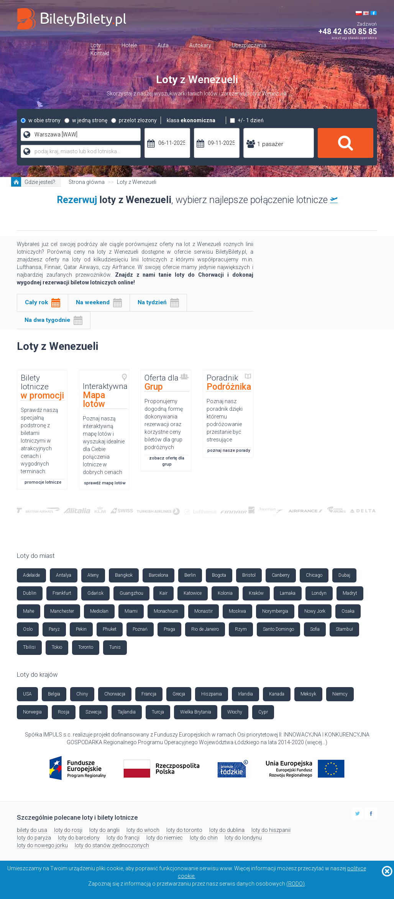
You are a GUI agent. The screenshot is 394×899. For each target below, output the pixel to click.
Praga (169, 629)
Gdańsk (95, 593)
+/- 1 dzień (247, 120)
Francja (148, 694)
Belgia (54, 694)
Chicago (314, 575)
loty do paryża (34, 838)
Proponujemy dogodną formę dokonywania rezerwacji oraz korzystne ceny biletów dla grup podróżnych (163, 424)
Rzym (241, 629)
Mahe (28, 611)
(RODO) (295, 884)
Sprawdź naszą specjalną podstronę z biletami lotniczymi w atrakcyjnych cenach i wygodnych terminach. (39, 440)
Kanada (276, 694)
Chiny (82, 694)
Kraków (256, 593)
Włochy (234, 712)
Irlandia (245, 694)
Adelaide (31, 575)
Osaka (348, 611)
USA (27, 694)
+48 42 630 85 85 (347, 32)
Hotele (129, 45)
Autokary (200, 45)
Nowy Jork (314, 611)
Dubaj (344, 575)
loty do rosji (68, 830)
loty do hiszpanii (271, 830)
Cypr (263, 712)
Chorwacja (114, 694)
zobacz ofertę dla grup (166, 461)
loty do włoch (142, 830)
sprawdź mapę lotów (104, 483)
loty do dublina (227, 830)
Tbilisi (29, 647)
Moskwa (237, 611)
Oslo (28, 629)
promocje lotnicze (43, 482)
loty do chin (204, 838)
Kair (163, 593)
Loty (95, 45)
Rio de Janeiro (205, 629)
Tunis (115, 647)
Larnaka (288, 593)
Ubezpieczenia (249, 45)
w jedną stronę (85, 120)
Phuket (110, 629)
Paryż (54, 629)
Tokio (57, 647)
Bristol (249, 575)
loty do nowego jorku (42, 845)
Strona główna (87, 182)
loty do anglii (104, 830)
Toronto (85, 647)
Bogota (219, 575)
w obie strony (41, 120)
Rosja (63, 712)
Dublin (29, 593)
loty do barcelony (79, 838)
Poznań (140, 629)
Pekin (81, 629)
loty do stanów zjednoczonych (112, 845)
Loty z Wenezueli (136, 182)
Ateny (93, 575)
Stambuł (344, 629)
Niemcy (340, 694)
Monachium (166, 611)
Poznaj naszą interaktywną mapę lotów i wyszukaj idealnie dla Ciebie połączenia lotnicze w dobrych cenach (104, 445)
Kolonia (225, 593)
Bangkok (124, 575)
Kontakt (99, 53)
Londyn (319, 593)
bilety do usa (32, 830)
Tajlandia (127, 712)
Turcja (158, 712)
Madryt (350, 593)
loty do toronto (184, 830)
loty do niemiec (164, 838)
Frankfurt (62, 593)
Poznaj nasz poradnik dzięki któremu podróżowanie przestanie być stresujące (225, 420)
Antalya (63, 575)
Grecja (178, 694)
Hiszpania (211, 694)
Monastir (203, 611)
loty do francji (123, 838)
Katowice (193, 593)
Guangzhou (131, 593)
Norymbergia (275, 611)
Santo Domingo (278, 629)
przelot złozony (134, 120)
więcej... (316, 742)
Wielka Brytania (195, 712)
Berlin (190, 575)
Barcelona (158, 575)
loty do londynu (243, 838)
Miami (131, 611)
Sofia (315, 629)
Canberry (281, 575)
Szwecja (93, 712)
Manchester (62, 611)
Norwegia (32, 712)
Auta (163, 45)
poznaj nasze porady (228, 450)
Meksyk (308, 694)
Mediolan (99, 611)
